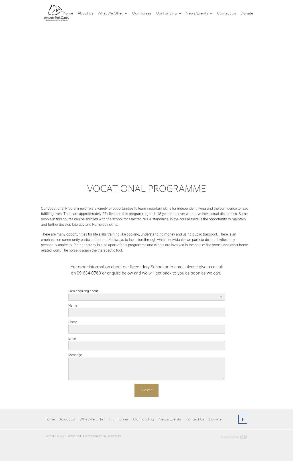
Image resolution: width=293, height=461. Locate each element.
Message (75, 355)
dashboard (74, 436)
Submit (146, 390)
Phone (72, 322)
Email (72, 338)
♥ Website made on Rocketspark (102, 436)
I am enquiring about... (84, 291)
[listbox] (146, 297)
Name (72, 305)
